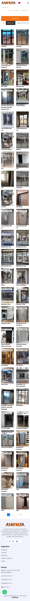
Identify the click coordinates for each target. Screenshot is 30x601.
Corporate (3, 552)
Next (21, 514)
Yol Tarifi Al (5, 587)
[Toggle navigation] (28, 2)
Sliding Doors (10, 23)
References (4, 555)
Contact (3, 561)
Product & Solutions (6, 558)
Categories (15, 19)
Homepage (4, 550)
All (3, 23)
